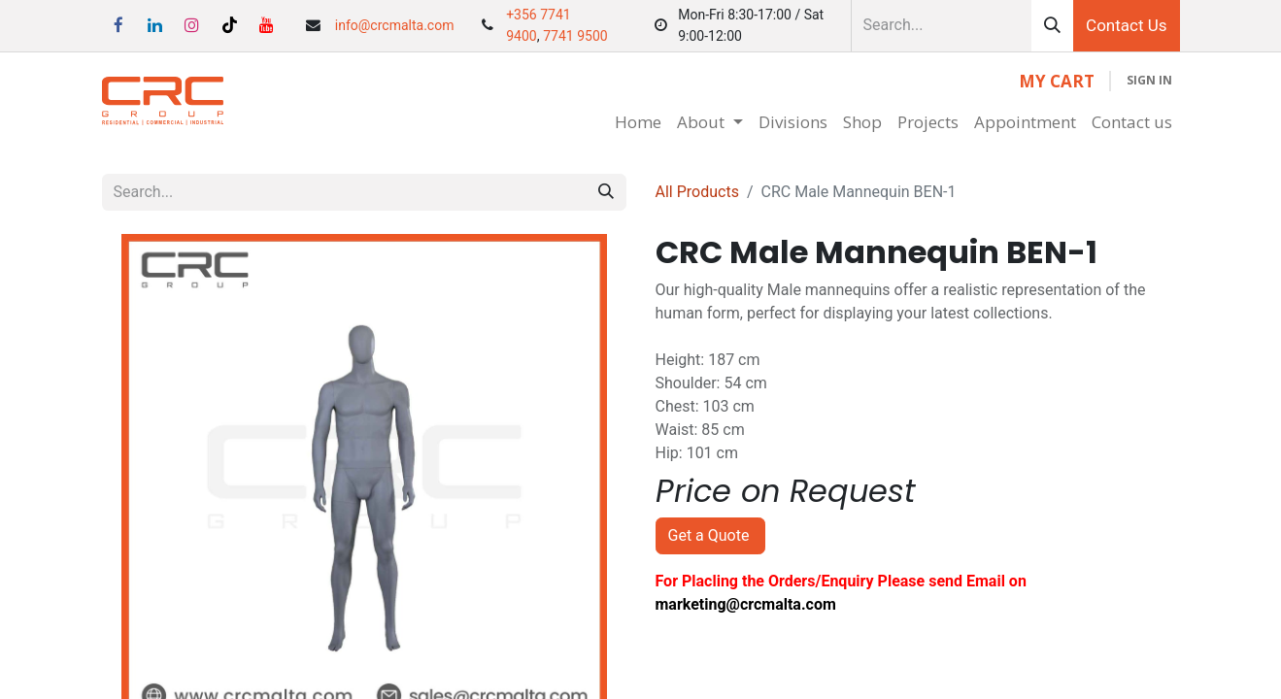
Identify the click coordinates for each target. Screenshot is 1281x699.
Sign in (1149, 80)
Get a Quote (711, 535)
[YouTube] (266, 25)
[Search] (1052, 25)
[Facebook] (118, 25)
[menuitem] (638, 122)
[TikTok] (229, 25)
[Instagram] (192, 25)
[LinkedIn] (155, 25)
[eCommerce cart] (1056, 81)
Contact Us (1126, 25)
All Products (697, 192)
